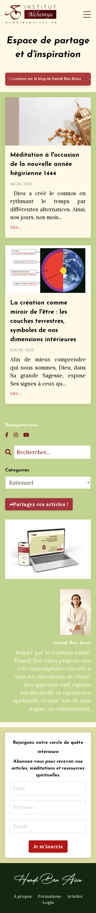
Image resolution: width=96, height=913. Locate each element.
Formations (49, 896)
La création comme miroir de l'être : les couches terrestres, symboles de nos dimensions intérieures (43, 321)
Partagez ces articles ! (40, 504)
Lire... (15, 227)
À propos (23, 896)
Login (48, 902)
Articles (74, 896)
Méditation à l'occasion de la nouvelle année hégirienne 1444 (44, 164)
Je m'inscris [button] (48, 846)
